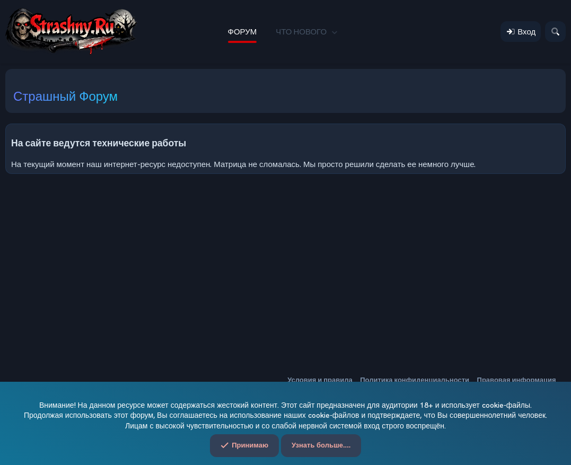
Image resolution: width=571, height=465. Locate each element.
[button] (334, 31)
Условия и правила (320, 379)
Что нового (301, 31)
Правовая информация (516, 379)
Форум (242, 31)
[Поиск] (555, 31)
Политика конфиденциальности (414, 379)
